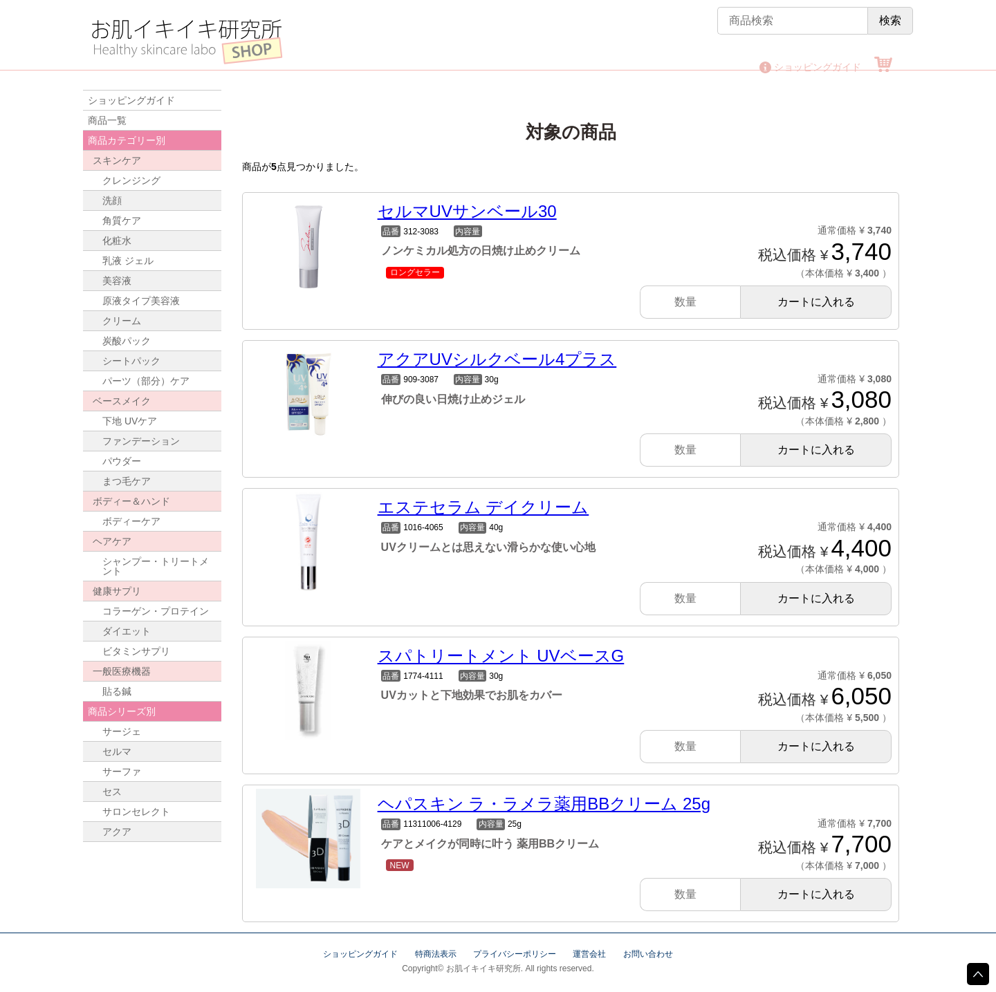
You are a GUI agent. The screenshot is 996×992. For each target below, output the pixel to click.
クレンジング (131, 180)
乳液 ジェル (128, 260)
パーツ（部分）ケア (146, 380)
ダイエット (126, 631)
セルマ (116, 751)
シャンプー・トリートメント (155, 566)
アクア (116, 831)
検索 (890, 20)
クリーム (121, 320)
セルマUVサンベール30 (467, 211)
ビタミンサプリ (136, 651)
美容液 (116, 280)
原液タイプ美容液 (141, 300)
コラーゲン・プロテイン (155, 611)
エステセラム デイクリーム (483, 507)
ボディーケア (131, 521)
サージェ (121, 731)
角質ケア (121, 220)
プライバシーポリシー (514, 954)
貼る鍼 (116, 691)
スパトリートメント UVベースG (501, 655)
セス (112, 791)
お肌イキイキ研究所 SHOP (186, 41)
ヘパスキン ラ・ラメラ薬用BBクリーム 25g (544, 803)
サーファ (121, 771)
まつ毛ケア (126, 481)
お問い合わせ (648, 954)
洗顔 (112, 200)
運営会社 (589, 954)
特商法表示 (435, 954)
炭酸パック (126, 340)
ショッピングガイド (817, 67)
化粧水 (116, 240)
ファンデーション (141, 441)
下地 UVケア (129, 421)
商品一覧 (107, 120)
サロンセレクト (136, 811)
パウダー (121, 461)
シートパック (131, 360)
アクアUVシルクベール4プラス (497, 359)
